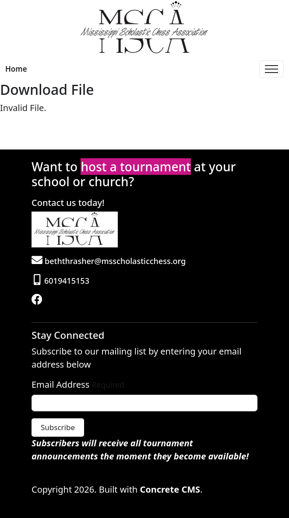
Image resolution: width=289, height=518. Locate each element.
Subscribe (58, 427)
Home (16, 69)
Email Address (60, 384)
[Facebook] (38, 300)
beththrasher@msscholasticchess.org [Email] (109, 261)
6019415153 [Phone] (61, 280)
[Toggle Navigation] (271, 69)
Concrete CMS (170, 489)
